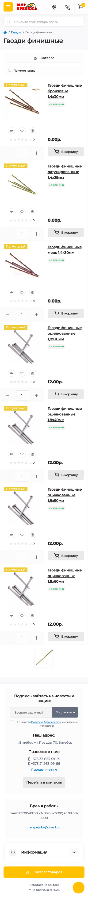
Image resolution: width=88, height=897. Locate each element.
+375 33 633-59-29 (45, 759)
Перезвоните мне (44, 769)
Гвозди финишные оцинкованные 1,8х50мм (65, 495)
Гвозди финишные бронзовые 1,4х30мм (65, 91)
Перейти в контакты (44, 782)
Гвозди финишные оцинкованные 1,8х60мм (65, 576)
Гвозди (16, 32)
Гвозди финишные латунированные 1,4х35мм (65, 172)
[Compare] (32, 130)
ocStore (53, 885)
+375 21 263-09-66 (45, 763)
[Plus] (36, 153)
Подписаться (65, 712)
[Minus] (7, 153)
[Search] (9, 22)
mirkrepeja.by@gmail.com (44, 827)
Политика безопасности (46, 722)
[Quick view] (11, 130)
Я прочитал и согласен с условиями (46, 723)
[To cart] (66, 151)
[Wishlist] (22, 130)
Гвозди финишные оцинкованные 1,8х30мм (65, 333)
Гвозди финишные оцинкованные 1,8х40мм (65, 414)
